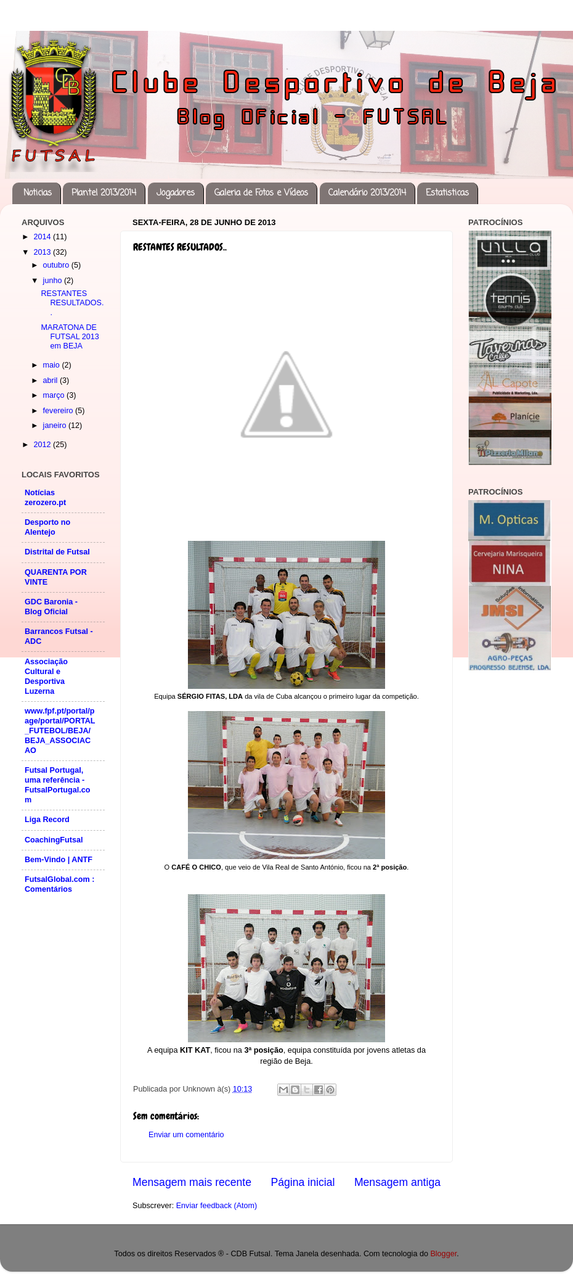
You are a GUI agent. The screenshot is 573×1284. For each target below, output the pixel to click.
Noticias (37, 193)
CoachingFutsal (54, 840)
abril (51, 380)
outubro (57, 265)
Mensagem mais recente (191, 1182)
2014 (43, 237)
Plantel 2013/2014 (103, 193)
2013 (43, 252)
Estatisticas (447, 193)
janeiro (55, 425)
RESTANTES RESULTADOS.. (72, 302)
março (55, 395)
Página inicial (303, 1182)
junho (53, 280)
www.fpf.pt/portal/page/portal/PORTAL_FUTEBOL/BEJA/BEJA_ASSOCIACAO (60, 731)
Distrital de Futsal (57, 552)
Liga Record (47, 819)
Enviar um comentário (186, 1134)
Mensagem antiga (397, 1182)
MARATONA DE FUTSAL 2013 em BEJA (70, 336)
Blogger (443, 1253)
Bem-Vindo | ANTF (58, 859)
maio (52, 365)
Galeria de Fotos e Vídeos (261, 193)
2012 (43, 444)
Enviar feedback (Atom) (217, 1205)
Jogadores (175, 193)
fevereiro (59, 410)
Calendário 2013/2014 (367, 193)
